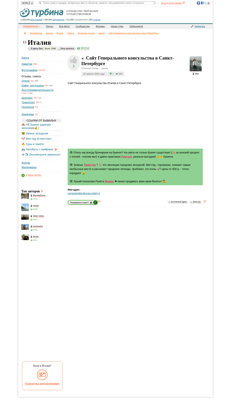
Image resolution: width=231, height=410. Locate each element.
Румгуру (126, 156)
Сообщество (83, 26)
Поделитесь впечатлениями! (42, 383)
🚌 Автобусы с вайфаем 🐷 (39, 149)
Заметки (26, 63)
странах (96, 20)
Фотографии (29, 70)
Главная (25, 33)
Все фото (64, 26)
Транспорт (28, 102)
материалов (58, 20)
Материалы (28, 167)
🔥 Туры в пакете (32, 144)
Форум (25, 162)
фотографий (36, 20)
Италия (59, 33)
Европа (49, 33)
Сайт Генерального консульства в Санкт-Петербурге (133, 33)
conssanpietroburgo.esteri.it (84, 193)
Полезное (27, 107)
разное (101, 33)
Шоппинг (27, 97)
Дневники (27, 114)
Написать (200, 26)
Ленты (49, 26)
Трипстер (90, 164)
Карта (25, 57)
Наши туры (117, 26)
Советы (70, 33)
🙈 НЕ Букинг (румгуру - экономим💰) (37, 126)
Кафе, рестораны (32, 85)
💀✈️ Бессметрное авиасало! (40, 154)
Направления (36, 33)
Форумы (100, 26)
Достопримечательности (37, 90)
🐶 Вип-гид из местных (36, 138)
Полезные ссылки (86, 33)
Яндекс (109, 181)
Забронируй (136, 26)
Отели (25, 80)
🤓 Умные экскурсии (34, 133)
